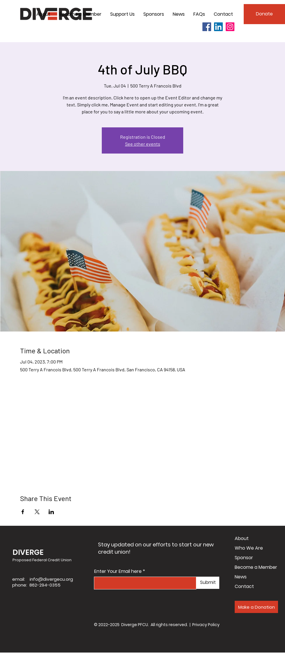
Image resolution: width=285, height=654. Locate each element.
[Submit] (207, 583)
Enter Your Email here (118, 571)
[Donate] (264, 14)
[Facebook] (206, 26)
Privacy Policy (206, 625)
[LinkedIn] (218, 26)
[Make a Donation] (256, 607)
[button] (43, 14)
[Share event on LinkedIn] (51, 511)
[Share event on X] (37, 511)
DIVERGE (28, 552)
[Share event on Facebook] (23, 511)
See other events (142, 144)
